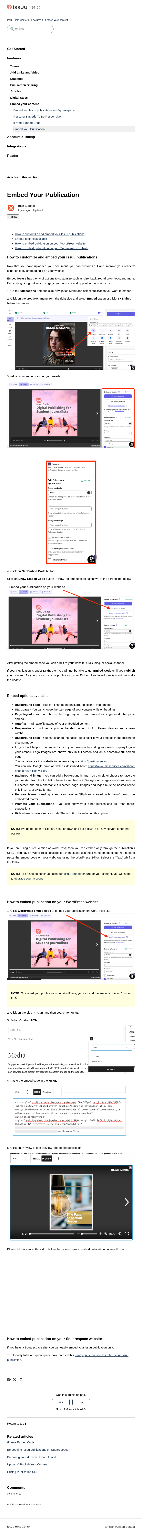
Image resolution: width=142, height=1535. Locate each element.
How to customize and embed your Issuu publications (49, 234)
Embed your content (56, 19)
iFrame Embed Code (26, 122)
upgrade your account (28, 878)
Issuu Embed (72, 873)
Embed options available (31, 238)
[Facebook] (9, 1379)
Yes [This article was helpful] (61, 1402)
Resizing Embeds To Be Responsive (37, 116)
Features (36, 19)
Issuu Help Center (17, 19)
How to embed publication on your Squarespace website (51, 248)
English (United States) (120, 1526)
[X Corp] (14, 1379)
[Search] (30, 29)
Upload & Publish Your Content (27, 1464)
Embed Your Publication (29, 129)
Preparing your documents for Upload (31, 1457)
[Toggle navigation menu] (128, 7)
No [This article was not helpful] (81, 1402)
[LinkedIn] (20, 1379)
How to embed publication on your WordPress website (50, 243)
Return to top (17, 1423)
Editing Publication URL (22, 1471)
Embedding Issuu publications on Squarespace (44, 110)
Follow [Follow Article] (13, 216)
